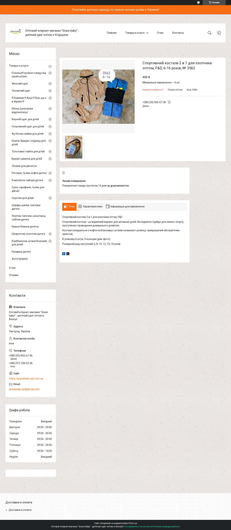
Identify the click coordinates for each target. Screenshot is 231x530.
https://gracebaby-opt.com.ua (26, 378)
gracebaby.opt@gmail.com (24, 389)
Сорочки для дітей (23, 198)
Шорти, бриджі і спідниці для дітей (29, 142)
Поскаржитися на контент (137, 526)
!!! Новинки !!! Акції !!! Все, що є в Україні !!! (29, 99)
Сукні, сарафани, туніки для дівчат (28, 189)
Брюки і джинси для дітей (27, 158)
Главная (111, 32)
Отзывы (13, 275)
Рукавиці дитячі (21, 251)
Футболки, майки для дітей (27, 133)
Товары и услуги (135, 32)
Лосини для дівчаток (24, 165)
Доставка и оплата (20, 509)
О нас (160, 32)
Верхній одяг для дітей (25, 119)
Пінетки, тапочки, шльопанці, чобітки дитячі (29, 217)
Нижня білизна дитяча (25, 226)
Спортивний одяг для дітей (28, 126)
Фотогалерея (20, 258)
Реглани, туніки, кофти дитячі (29, 173)
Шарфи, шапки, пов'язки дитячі (26, 207)
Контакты (178, 32)
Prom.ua (133, 523)
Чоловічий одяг (21, 90)
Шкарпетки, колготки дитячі (28, 233)
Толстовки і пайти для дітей (28, 151)
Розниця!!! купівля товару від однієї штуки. (29, 74)
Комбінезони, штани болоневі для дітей (29, 243)
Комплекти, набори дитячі (27, 180)
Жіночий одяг (20, 83)
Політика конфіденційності (166, 526)
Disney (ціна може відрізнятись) (22, 110)
